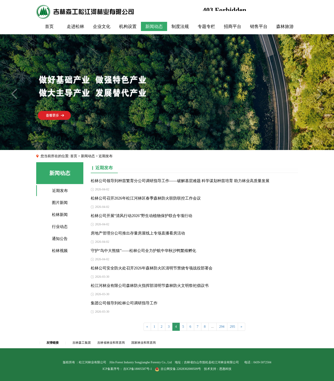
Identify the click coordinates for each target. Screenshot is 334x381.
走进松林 (75, 26)
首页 (49, 26)
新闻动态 (154, 26)
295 (232, 326)
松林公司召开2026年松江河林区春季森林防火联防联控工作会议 (146, 198)
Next (320, 94)
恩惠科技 (225, 369)
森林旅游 (285, 26)
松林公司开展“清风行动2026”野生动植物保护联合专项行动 (141, 216)
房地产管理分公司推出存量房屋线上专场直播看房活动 (138, 233)
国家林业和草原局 (143, 342)
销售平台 (258, 26)
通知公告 (60, 238)
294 (221, 326)
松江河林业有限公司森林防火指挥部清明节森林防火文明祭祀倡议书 (150, 285)
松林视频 (60, 250)
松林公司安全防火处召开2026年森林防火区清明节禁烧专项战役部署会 (151, 268)
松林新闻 (60, 214)
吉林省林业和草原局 (111, 342)
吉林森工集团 (81, 342)
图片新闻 (60, 202)
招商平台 (232, 26)
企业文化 (101, 26)
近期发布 (60, 190)
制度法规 (180, 26)
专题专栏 (206, 26)
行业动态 (60, 226)
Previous (14, 94)
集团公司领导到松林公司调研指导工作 (124, 303)
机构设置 (128, 26)
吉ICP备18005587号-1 (137, 369)
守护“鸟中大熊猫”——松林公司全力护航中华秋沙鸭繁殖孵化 (143, 250)
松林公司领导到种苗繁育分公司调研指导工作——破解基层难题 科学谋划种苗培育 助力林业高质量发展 (180, 181)
